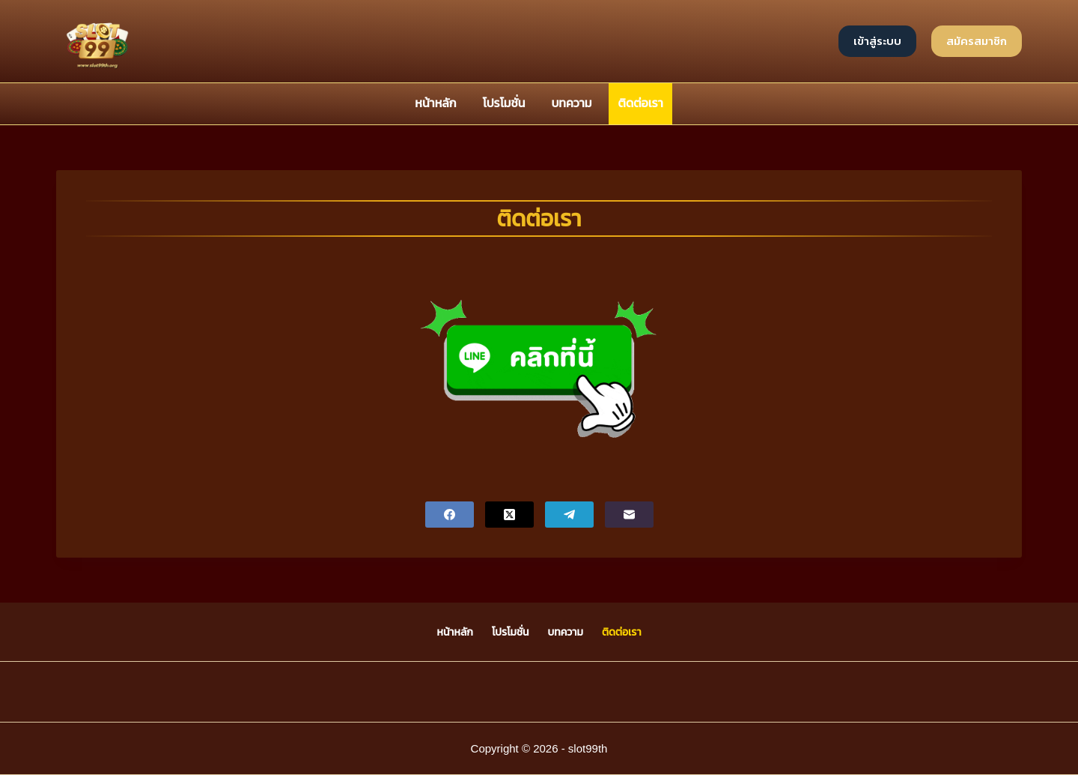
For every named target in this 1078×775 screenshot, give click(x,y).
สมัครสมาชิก (976, 40)
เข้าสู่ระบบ (877, 40)
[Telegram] (569, 514)
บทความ (571, 103)
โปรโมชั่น (504, 103)
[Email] (629, 514)
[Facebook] (449, 514)
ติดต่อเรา (640, 103)
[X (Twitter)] (509, 514)
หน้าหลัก (435, 103)
